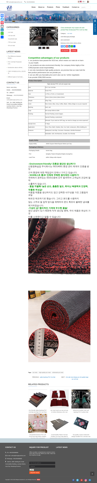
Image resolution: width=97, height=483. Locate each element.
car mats (69, 33)
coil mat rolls (11, 35)
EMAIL (74, 50)
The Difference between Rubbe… (14, 57)
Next (55, 36)
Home (33, 7)
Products (50, 7)
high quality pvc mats (45, 372)
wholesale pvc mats (57, 372)
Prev (31, 36)
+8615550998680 (18, 95)
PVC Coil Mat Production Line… (15, 62)
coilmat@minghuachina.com (15, 2)
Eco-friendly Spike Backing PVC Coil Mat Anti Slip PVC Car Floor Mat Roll (38, 412)
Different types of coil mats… (16, 77)
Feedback (66, 7)
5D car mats (11, 45)
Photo (58, 7)
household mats (12, 39)
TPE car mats (12, 42)
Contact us (75, 7)
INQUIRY (65, 50)
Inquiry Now (34, 472)
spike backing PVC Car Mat (47, 377)
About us (41, 7)
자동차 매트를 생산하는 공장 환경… (16, 72)
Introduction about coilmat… (15, 67)
